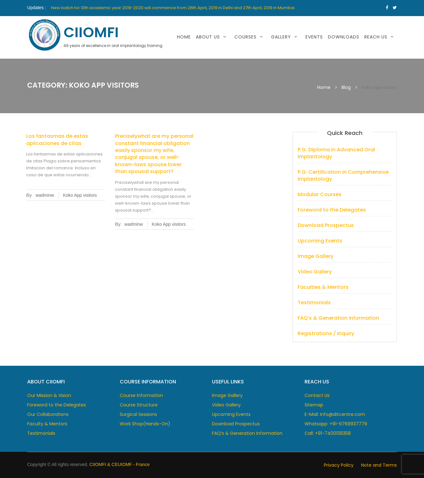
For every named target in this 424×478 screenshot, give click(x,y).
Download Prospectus (326, 225)
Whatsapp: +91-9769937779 (336, 424)
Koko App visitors (80, 195)
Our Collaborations (48, 414)
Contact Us (317, 395)
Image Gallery (315, 256)
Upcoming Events (320, 240)
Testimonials (314, 302)
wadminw (45, 195)
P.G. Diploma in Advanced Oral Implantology (336, 153)
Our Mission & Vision (49, 395)
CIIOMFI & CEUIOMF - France (119, 464)
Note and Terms (379, 465)
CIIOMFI (91, 32)
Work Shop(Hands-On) (145, 424)
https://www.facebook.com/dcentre (387, 7)
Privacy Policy (339, 465)
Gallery (281, 37)
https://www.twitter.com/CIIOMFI (395, 7)
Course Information (141, 395)
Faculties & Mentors (323, 287)
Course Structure (139, 405)
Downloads (343, 37)
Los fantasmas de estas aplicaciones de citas (57, 139)
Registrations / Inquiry (326, 333)
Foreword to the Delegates (332, 209)
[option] (180, 8)
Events (314, 37)
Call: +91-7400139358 (328, 433)
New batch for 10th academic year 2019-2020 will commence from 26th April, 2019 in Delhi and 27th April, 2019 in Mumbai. (173, 8)
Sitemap (314, 405)
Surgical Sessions (138, 414)
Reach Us (375, 37)
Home (184, 37)
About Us (208, 37)
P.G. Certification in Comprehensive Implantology (343, 175)
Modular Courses (320, 194)
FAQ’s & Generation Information (338, 318)
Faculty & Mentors (47, 424)
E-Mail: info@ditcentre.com (335, 414)
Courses (245, 37)
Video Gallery (315, 271)
